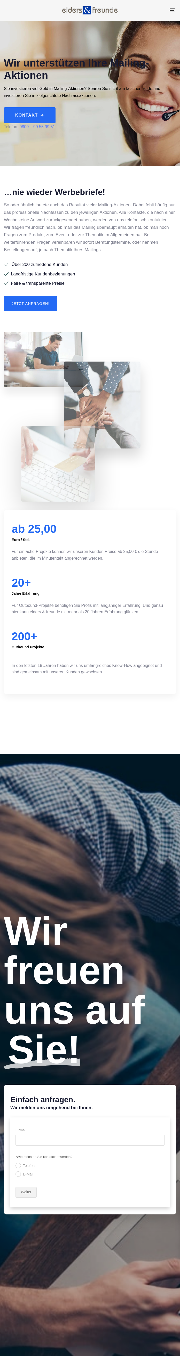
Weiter (26, 1192)
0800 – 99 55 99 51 (37, 127)
